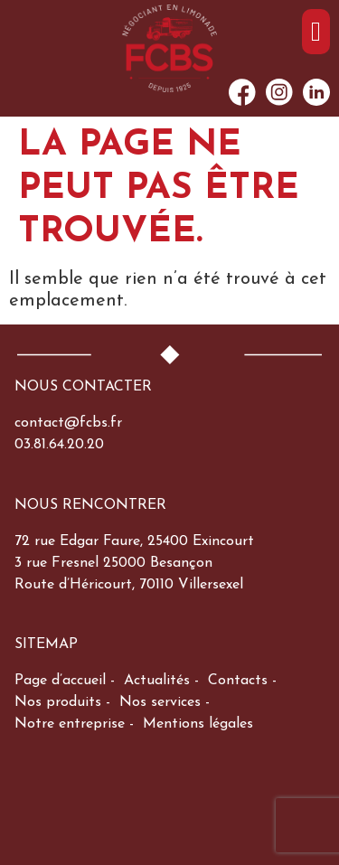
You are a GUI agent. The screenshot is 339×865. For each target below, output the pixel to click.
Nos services (160, 702)
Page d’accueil (60, 680)
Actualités (157, 680)
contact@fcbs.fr (68, 423)
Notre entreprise (69, 724)
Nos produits (57, 702)
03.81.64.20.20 (59, 444)
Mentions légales (198, 724)
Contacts (238, 680)
